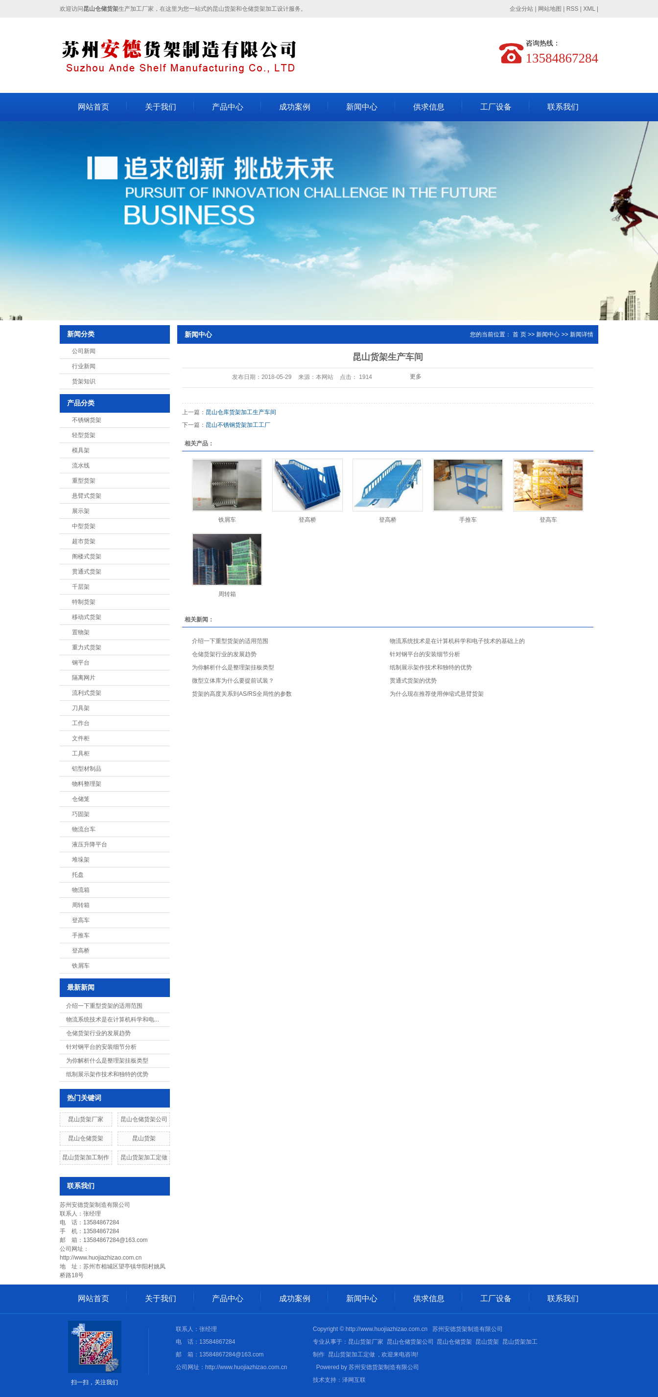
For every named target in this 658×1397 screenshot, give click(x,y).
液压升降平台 (89, 844)
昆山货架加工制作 (85, 1157)
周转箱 (81, 905)
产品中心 (227, 107)
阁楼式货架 (86, 556)
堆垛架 (81, 859)
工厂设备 (496, 107)
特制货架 (83, 602)
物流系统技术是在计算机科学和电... (112, 1019)
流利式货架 (86, 692)
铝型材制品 (86, 768)
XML (589, 8)
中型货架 (83, 526)
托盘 (78, 874)
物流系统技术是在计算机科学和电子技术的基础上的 (457, 641)
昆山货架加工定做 (143, 1157)
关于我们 (160, 107)
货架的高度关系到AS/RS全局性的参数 (242, 693)
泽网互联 (354, 1379)
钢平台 (81, 662)
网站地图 (550, 8)
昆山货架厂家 (85, 1119)
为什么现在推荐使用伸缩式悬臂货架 (437, 693)
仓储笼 (81, 799)
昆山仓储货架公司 (143, 1119)
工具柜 (81, 753)
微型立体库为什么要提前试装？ (233, 680)
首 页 (519, 334)
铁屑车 (81, 965)
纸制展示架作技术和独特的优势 (107, 1074)
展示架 (81, 511)
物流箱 (81, 890)
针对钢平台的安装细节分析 (101, 1046)
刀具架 (81, 708)
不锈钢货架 (86, 420)
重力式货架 (86, 647)
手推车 (81, 935)
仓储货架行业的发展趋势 (98, 1033)
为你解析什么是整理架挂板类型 (107, 1060)
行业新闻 (83, 366)
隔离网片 (83, 677)
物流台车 (83, 829)
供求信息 (429, 107)
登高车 (81, 920)
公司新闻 (83, 351)
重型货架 (83, 480)
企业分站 (521, 8)
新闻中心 (361, 107)
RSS (572, 8)
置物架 (81, 632)
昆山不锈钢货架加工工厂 (238, 424)
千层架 (81, 586)
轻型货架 (83, 435)
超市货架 (83, 541)
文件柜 (81, 738)
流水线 (81, 465)
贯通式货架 (86, 571)
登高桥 (81, 950)
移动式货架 (86, 617)
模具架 (81, 450)
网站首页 (93, 107)
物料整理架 (86, 783)
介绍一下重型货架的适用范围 (104, 1005)
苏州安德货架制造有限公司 (384, 1367)
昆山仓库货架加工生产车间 (241, 412)
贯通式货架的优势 (413, 680)
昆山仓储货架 (85, 1138)
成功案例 (294, 107)
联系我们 (563, 107)
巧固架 (81, 814)
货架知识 (83, 381)
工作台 (81, 723)
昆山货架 (144, 1138)
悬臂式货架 (86, 495)
